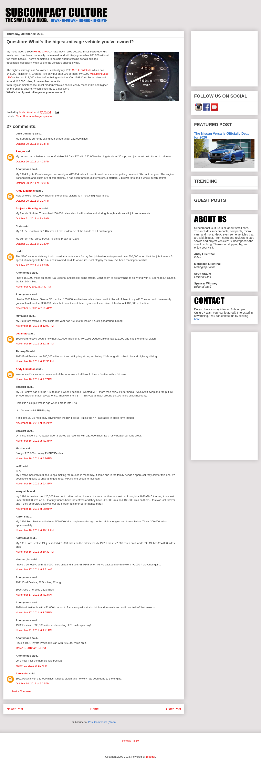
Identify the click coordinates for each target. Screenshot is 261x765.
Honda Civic (40, 51)
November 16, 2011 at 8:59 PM (34, 508)
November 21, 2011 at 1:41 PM (34, 630)
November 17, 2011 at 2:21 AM (34, 569)
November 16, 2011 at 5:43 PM (34, 483)
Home (94, 709)
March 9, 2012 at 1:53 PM (31, 648)
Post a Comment (21, 691)
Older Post (173, 709)
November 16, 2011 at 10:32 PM (35, 551)
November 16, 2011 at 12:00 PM (35, 325)
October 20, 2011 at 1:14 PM (32, 143)
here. (197, 319)
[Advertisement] (224, 57)
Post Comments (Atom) (102, 722)
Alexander (22, 673)
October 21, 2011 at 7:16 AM (32, 243)
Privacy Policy (130, 740)
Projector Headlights (29, 208)
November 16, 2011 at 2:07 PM (34, 379)
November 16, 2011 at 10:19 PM (35, 530)
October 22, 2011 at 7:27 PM (32, 265)
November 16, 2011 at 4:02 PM (34, 422)
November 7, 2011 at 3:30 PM (33, 286)
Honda (27, 116)
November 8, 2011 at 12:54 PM (34, 308)
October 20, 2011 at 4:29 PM (32, 161)
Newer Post (15, 709)
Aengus (20, 151)
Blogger (150, 756)
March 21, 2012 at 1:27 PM (31, 665)
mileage (37, 116)
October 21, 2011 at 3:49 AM (32, 218)
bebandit (21, 333)
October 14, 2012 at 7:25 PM (32, 683)
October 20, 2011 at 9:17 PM (32, 200)
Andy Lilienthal (25, 190)
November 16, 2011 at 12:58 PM (35, 361)
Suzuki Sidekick (81, 70)
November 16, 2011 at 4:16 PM (34, 458)
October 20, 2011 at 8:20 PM (32, 182)
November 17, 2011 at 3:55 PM (34, 612)
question (48, 116)
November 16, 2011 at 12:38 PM (35, 343)
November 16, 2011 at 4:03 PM (34, 440)
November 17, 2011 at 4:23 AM (34, 594)
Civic (19, 116)
